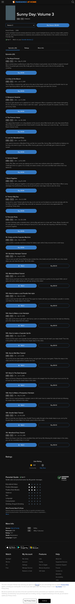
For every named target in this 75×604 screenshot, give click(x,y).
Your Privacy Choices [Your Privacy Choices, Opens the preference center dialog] (30, 601)
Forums (58, 568)
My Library (25, 559)
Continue (44, 601)
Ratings (27, 48)
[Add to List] (68, 19)
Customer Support (61, 565)
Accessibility (59, 577)
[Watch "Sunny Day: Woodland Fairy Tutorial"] (21, 445)
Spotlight (8, 559)
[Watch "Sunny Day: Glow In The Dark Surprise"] (21, 385)
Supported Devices (61, 562)
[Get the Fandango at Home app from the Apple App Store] (11, 547)
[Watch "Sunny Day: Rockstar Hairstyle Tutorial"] (21, 266)
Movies (8, 562)
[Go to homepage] (24, 2)
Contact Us (59, 571)
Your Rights (59, 586)
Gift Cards (42, 571)
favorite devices (27, 39)
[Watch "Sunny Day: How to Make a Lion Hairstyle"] (21, 326)
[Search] (73, 2)
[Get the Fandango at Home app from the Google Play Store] (23, 547)
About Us (58, 559)
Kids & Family (15, 528)
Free (7, 568)
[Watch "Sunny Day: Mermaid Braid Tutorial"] (21, 286)
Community (32, 468)
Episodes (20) (12, 48)
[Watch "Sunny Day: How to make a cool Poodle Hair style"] (21, 306)
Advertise (58, 574)
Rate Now (43, 468)
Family (41, 562)
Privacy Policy (65, 584)
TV (6, 565)
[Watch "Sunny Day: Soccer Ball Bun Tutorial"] (21, 365)
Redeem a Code (27, 571)
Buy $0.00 (54, 266)
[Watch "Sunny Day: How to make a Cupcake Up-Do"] (21, 345)
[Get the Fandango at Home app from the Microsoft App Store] (34, 547)
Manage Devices (27, 568)
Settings (24, 565)
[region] (37, 593)
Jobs (57, 580)
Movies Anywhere (44, 568)
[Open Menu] (3, 2)
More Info (41, 48)
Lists (40, 559)
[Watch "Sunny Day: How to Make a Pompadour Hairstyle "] (21, 405)
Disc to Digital (43, 565)
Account (24, 562)
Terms (37, 584)
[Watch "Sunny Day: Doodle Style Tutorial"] (21, 425)
